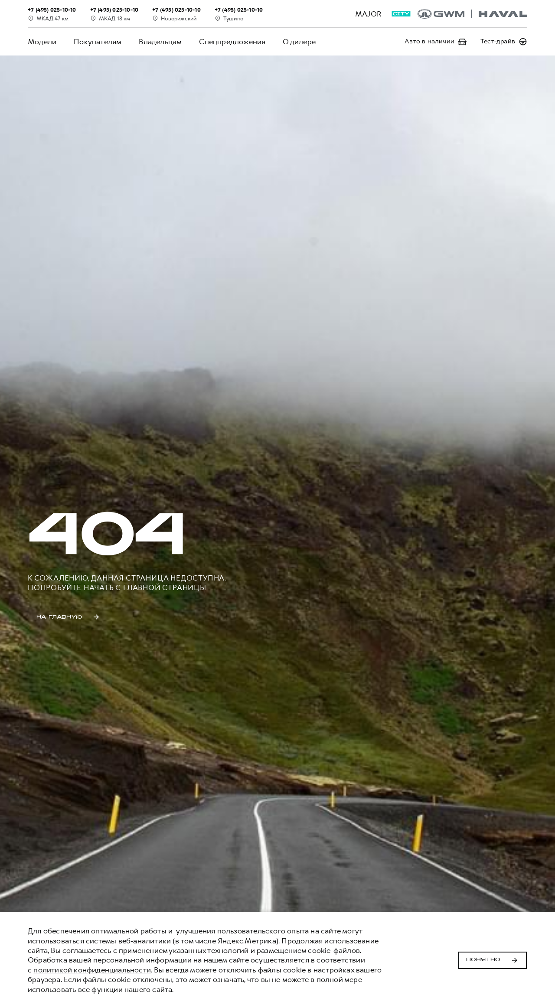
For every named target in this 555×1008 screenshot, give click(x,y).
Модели (42, 41)
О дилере (299, 41)
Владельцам (160, 41)
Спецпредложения (232, 41)
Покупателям (97, 41)
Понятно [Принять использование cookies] (492, 960)
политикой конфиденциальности (92, 970)
